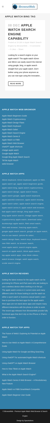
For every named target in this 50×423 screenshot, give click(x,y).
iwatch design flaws (10, 239)
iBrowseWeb (22, 46)
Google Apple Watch (10, 153)
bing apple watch (31, 212)
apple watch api (9, 184)
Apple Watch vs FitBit (11, 140)
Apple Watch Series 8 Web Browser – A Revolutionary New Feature (24, 382)
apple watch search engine (31, 204)
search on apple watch (12, 251)
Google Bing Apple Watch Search (16, 157)
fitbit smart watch (33, 224)
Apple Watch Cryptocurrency (14, 119)
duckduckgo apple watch (13, 224)
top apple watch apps (11, 255)
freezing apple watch (28, 227)
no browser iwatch (25, 243)
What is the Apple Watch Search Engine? (19, 374)
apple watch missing (34, 200)
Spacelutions (28, 421)
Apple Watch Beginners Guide (14, 116)
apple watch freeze (28, 192)
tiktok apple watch (31, 251)
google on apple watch (37, 231)
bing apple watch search (13, 216)
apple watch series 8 (11, 208)
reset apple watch (10, 247)
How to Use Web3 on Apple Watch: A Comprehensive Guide (24, 344)
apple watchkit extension (13, 200)
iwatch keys (26, 239)
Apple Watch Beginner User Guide (16, 395)
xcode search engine (11, 263)
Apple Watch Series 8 (11, 136)
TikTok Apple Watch (10, 160)
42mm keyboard (24, 180)
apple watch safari (10, 204)
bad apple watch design (12, 212)
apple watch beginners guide (30, 184)
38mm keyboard (9, 180)
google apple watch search (14, 231)
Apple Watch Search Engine (13, 133)
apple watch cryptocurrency (30, 188)
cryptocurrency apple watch (14, 220)
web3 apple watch (31, 259)
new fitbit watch (9, 243)
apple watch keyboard (30, 196)
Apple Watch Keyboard (11, 126)
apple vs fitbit (39, 180)
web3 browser (8, 164)
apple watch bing (9, 188)
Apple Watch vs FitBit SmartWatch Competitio (21, 389)
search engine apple (28, 247)
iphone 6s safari (26, 235)
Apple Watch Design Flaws (13, 123)
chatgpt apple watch (10, 150)
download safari (35, 220)
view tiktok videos (30, 255)
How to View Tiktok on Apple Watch (16, 369)
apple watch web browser (33, 208)
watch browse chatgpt (11, 259)
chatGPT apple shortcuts (12, 147)
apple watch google (10, 196)
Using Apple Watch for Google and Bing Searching (23, 352)
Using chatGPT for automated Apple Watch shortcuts (24, 357)
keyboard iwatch (39, 239)
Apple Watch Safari (10, 129)
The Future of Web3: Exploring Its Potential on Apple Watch (23, 335)
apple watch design (10, 192)
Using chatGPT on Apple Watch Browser (18, 363)
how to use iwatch (10, 235)
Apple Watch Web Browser (13, 143)
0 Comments (35, 46)
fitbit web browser (10, 227)
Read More (15, 84)
